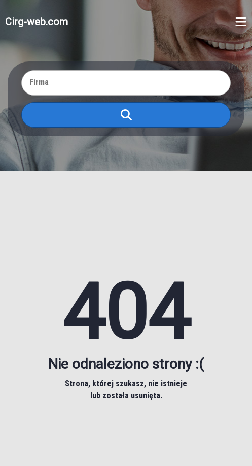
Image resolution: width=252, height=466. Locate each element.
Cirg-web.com (36, 22)
